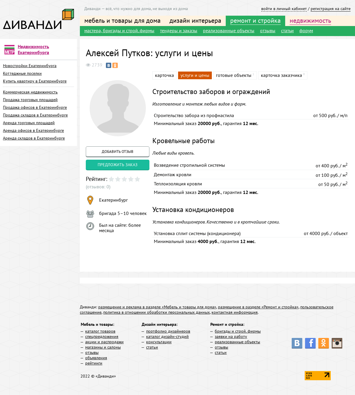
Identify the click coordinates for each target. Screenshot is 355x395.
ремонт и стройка (255, 20)
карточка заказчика (281, 75)
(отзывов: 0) (98, 187)
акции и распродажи (104, 341)
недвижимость (310, 20)
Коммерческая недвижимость (30, 92)
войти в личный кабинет (284, 8)
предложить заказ (118, 164)
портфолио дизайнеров (168, 331)
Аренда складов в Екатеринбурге (34, 138)
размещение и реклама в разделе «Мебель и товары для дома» (157, 307)
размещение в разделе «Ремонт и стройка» (258, 307)
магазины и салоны (103, 347)
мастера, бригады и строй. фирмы (119, 30)
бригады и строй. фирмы (238, 331)
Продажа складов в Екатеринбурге (35, 115)
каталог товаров (100, 331)
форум (306, 30)
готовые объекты (233, 75)
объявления (96, 357)
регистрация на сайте (331, 8)
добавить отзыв (117, 151)
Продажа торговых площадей (30, 99)
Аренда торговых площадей (29, 122)
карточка (164, 75)
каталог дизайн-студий (167, 336)
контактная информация (235, 312)
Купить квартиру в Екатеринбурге (35, 81)
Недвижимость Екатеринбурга (33, 49)
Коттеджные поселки (22, 73)
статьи (287, 30)
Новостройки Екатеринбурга (30, 65)
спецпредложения (101, 336)
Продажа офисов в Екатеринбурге (35, 107)
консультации (159, 341)
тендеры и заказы (178, 30)
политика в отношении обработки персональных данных (156, 312)
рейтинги (93, 363)
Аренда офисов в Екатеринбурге (33, 130)
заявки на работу (231, 336)
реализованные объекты (228, 30)
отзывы (267, 30)
